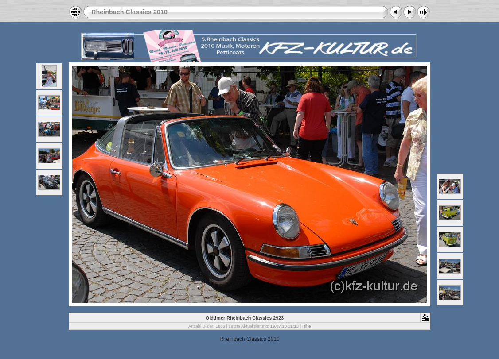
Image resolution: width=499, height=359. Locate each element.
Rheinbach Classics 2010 (129, 11)
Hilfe (306, 326)
